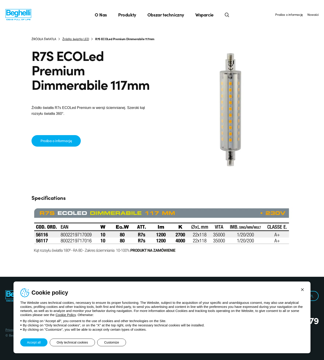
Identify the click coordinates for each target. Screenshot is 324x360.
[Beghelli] (18, 14)
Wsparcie (204, 14)
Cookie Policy (66, 315)
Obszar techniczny (165, 14)
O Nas (101, 14)
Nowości (313, 14)
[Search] (227, 14)
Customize (111, 342)
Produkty (127, 14)
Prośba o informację (289, 14)
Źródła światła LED (75, 39)
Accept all (34, 342)
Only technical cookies (72, 342)
